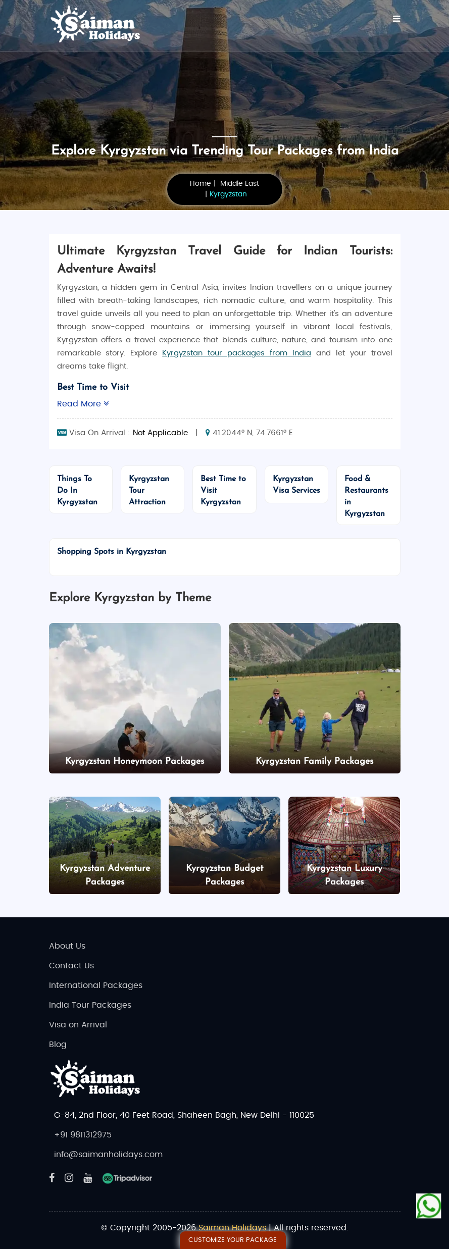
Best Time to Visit (93, 387)
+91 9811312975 (83, 1135)
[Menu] (397, 19)
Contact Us (71, 966)
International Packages (95, 985)
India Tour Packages (90, 1005)
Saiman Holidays (232, 1228)
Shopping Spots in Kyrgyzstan (111, 552)
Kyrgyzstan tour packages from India (236, 353)
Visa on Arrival (78, 1025)
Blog (58, 1044)
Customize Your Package (232, 1240)
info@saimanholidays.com (108, 1155)
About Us (67, 946)
